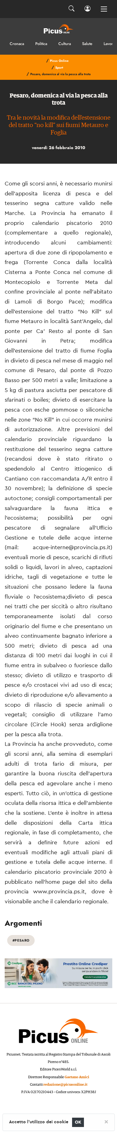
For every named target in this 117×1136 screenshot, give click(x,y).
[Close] (106, 1121)
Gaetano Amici (77, 1077)
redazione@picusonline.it (65, 1085)
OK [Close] (78, 1122)
